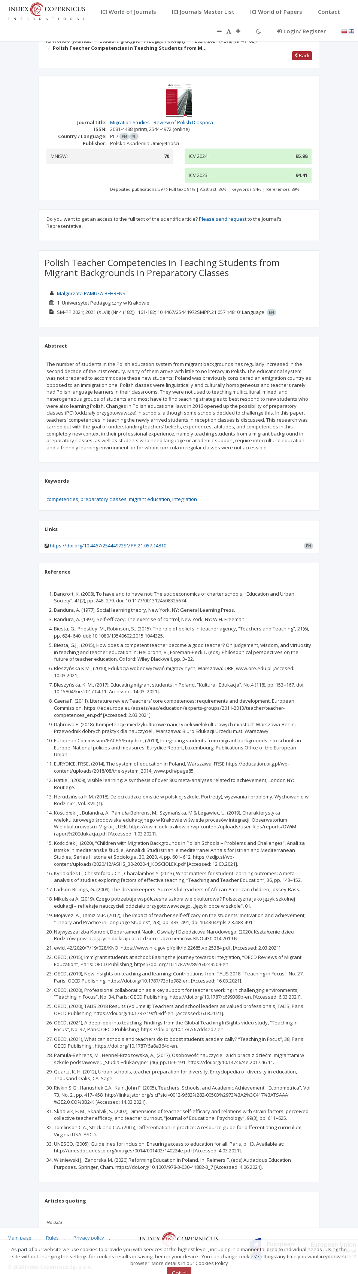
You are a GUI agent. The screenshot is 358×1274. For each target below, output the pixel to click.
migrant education (149, 499)
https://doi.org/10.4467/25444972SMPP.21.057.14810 (108, 545)
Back (302, 55)
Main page (19, 1237)
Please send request (222, 219)
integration (184, 499)
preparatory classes (104, 499)
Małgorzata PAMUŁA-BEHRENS (91, 293)
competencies (62, 499)
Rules (52, 1237)
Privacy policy (88, 1237)
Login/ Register (301, 31)
